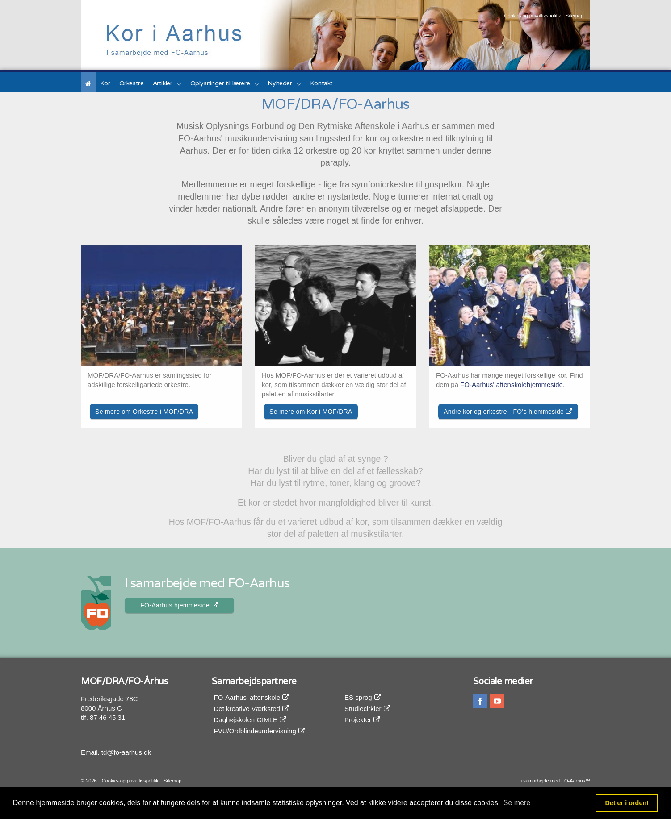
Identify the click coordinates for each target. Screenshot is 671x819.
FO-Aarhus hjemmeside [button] (179, 605)
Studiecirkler (367, 708)
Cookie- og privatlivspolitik (532, 15)
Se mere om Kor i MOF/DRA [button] (310, 411)
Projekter (362, 719)
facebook (480, 701)
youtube (497, 701)
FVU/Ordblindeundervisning (259, 731)
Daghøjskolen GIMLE (250, 719)
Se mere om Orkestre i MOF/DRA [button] (144, 411)
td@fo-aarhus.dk (126, 752)
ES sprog (362, 697)
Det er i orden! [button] (627, 803)
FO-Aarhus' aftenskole (251, 697)
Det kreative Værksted (251, 708)
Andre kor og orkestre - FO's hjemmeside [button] (508, 411)
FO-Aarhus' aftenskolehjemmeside (511, 384)
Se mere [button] (516, 803)
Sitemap (574, 15)
